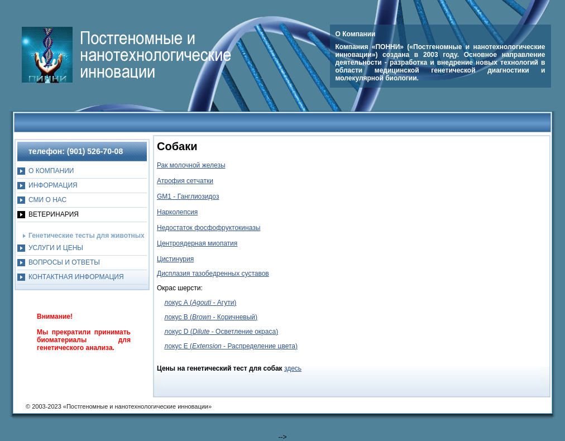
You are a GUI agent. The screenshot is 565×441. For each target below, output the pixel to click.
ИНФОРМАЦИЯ (53, 185)
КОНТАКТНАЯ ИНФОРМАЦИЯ (76, 277)
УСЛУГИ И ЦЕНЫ (55, 248)
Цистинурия (175, 259)
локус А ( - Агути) (200, 302)
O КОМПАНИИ (51, 171)
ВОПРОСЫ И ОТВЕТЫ (64, 262)
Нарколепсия (177, 212)
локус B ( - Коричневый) (210, 317)
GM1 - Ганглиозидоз (188, 196)
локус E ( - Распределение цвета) (231, 346)
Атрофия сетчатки (185, 181)
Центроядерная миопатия (197, 243)
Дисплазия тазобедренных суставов (213, 273)
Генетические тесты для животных (86, 235)
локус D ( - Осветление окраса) (221, 331)
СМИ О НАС (47, 200)
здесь (292, 368)
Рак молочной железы (191, 165)
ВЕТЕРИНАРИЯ (53, 214)
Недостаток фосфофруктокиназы (208, 228)
